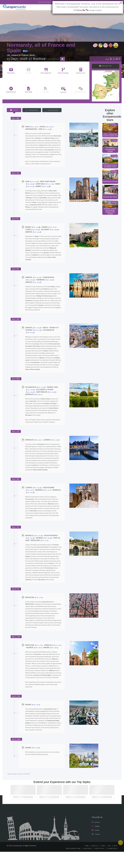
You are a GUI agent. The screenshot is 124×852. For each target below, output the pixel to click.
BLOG (115, 846)
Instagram (96, 826)
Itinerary (14, 110)
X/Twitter (96, 830)
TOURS (103, 846)
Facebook (96, 822)
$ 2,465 (113, 59)
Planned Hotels (31, 110)
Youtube (96, 834)
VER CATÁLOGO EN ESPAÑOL (40, 2)
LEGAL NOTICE (86, 848)
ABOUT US (95, 846)
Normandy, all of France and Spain (41, 47)
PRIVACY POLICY (98, 848)
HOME (87, 846)
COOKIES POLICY (111, 848)
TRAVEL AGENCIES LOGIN (71, 848)
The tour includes (51, 110)
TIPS (109, 846)
